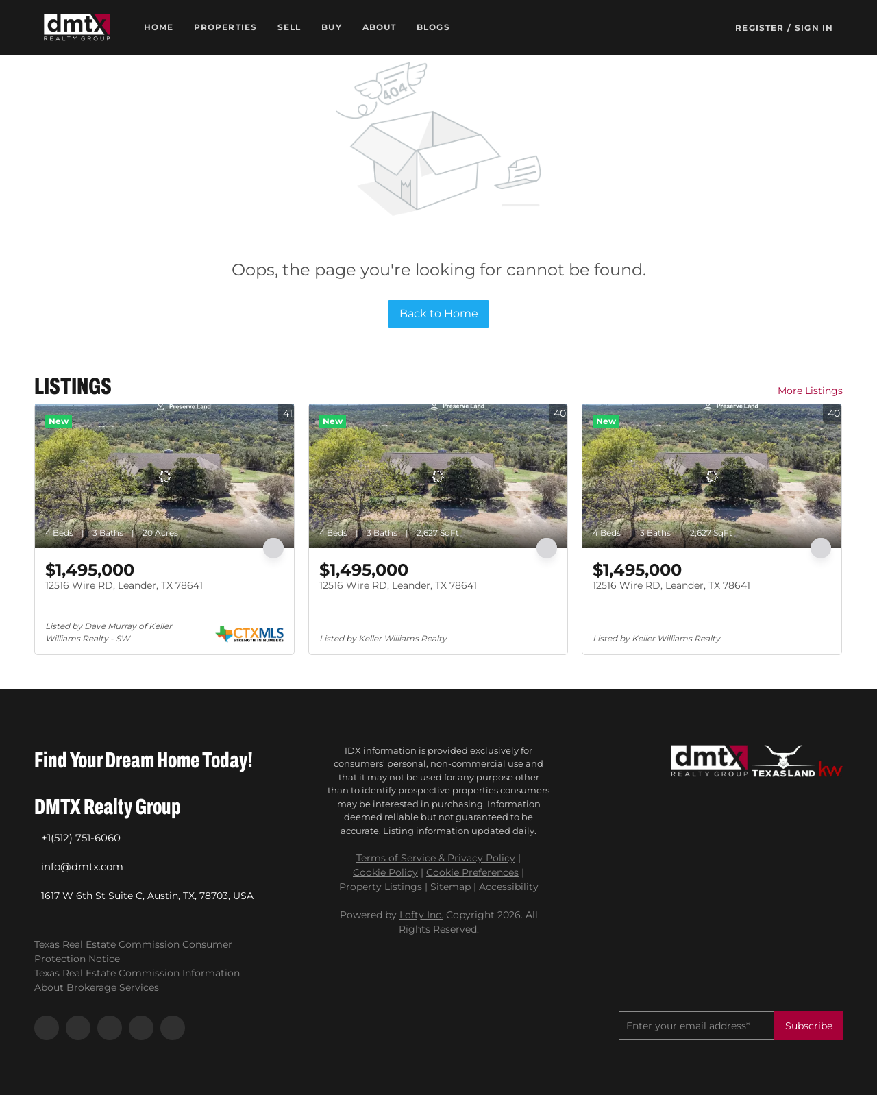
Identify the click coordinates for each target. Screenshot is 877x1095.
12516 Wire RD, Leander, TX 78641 (124, 585)
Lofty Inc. (421, 915)
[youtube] (141, 1028)
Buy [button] (331, 27)
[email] (696, 1025)
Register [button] (759, 28)
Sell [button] (289, 27)
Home (158, 27)
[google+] (172, 1028)
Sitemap (450, 887)
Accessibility (509, 887)
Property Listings (380, 887)
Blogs (433, 27)
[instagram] (109, 1028)
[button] (77, 27)
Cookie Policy (385, 872)
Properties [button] (225, 27)
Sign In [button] (814, 28)
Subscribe (808, 1026)
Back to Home (438, 313)
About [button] (379, 27)
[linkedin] (78, 1028)
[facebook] (46, 1028)
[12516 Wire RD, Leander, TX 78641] (164, 476)
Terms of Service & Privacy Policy (435, 858)
